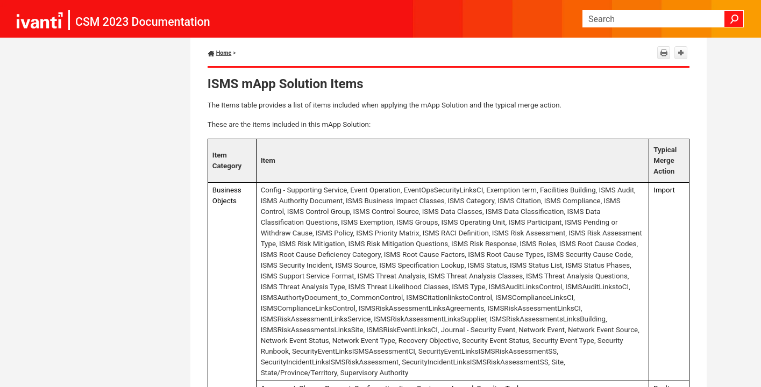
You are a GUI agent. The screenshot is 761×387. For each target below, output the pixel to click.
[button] (734, 18)
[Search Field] (663, 18)
